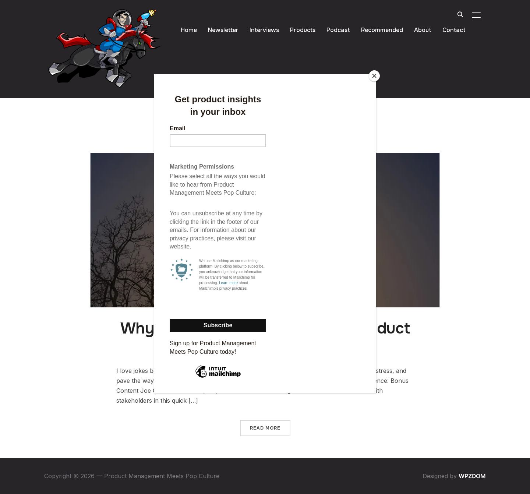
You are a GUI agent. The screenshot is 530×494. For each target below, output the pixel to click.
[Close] (374, 75)
